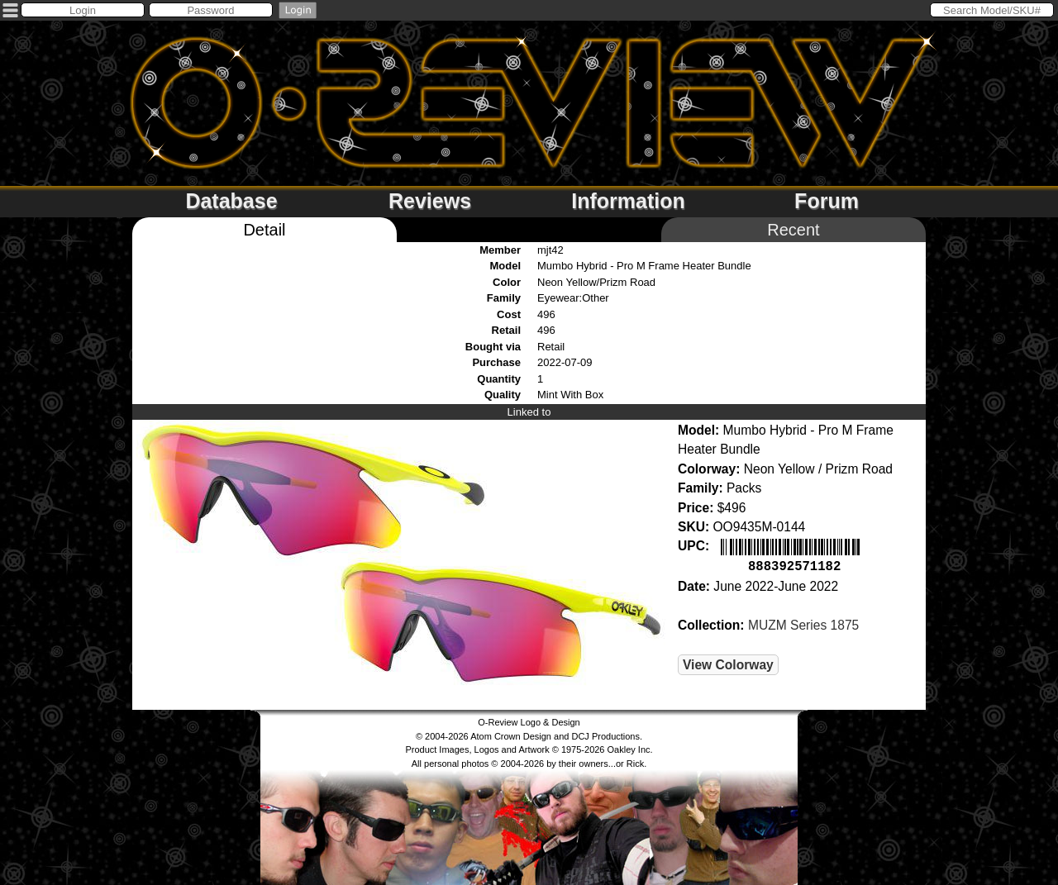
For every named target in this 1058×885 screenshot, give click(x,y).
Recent (793, 230)
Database (231, 200)
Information (628, 200)
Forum (826, 200)
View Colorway (728, 663)
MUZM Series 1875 (803, 623)
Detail (264, 230)
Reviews (429, 200)
